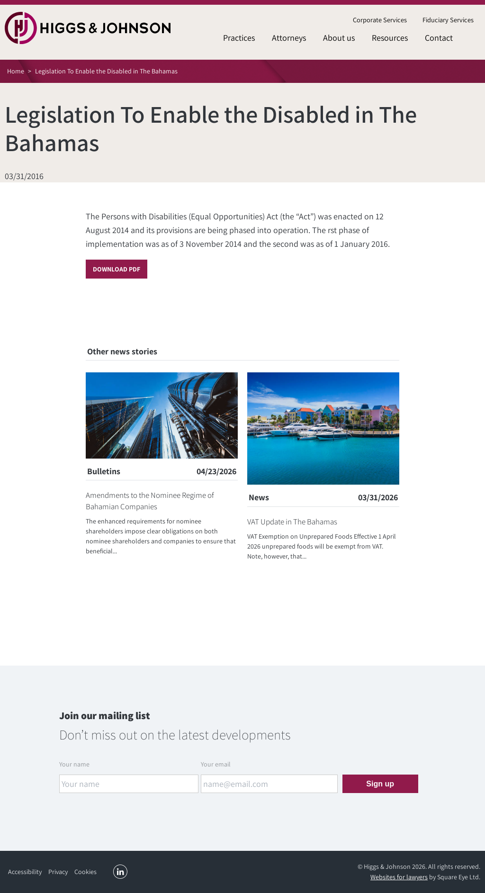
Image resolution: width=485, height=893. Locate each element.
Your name (74, 764)
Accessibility (25, 871)
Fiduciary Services (448, 19)
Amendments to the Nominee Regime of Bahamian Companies (150, 501)
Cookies (85, 871)
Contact (439, 37)
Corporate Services (380, 19)
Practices (239, 37)
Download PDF (116, 269)
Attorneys (289, 37)
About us (339, 37)
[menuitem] (379, 20)
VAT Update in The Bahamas (292, 521)
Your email (216, 764)
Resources (390, 37)
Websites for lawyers (399, 877)
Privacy (58, 871)
